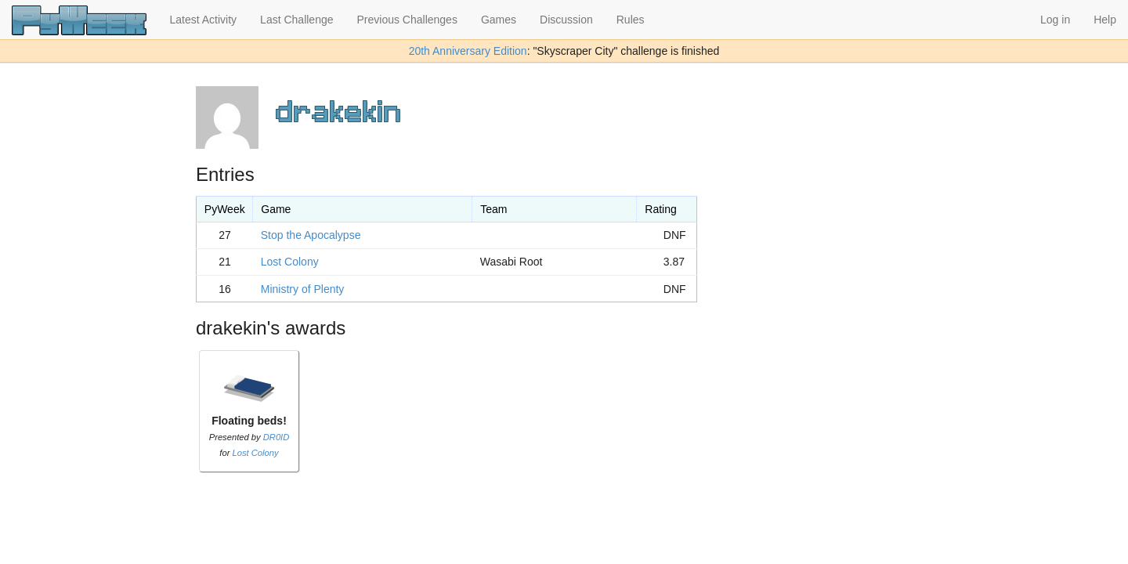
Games (498, 19)
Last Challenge (296, 19)
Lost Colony (290, 261)
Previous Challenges (407, 19)
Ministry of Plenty (303, 289)
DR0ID (276, 437)
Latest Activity (203, 19)
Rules (630, 19)
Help (1105, 19)
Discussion (566, 19)
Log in (1055, 19)
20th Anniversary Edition (468, 51)
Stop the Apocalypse (311, 235)
